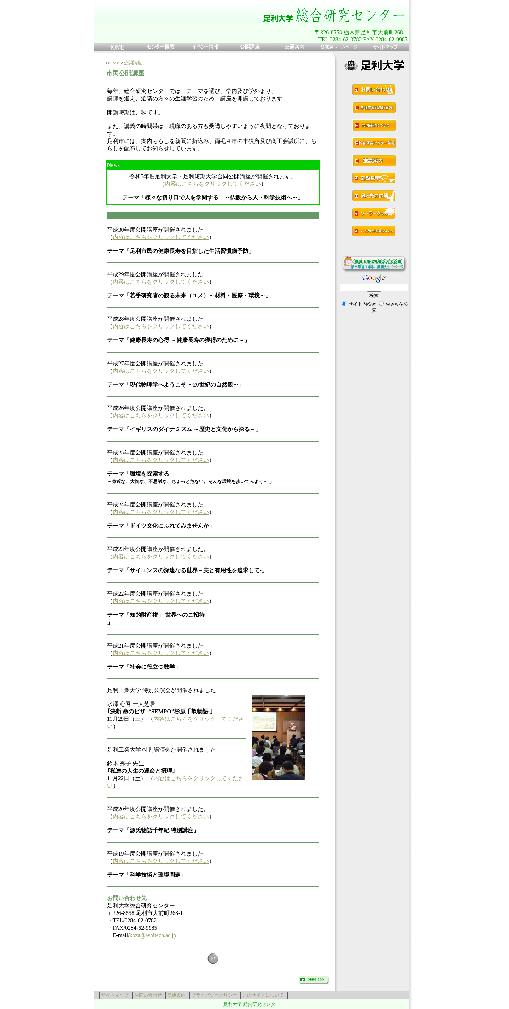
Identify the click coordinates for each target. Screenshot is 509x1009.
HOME (112, 62)
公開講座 (133, 62)
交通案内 (177, 995)
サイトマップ (116, 995)
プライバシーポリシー (215, 995)
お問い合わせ (149, 995)
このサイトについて (264, 995)
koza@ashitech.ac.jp (153, 935)
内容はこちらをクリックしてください (213, 184)
